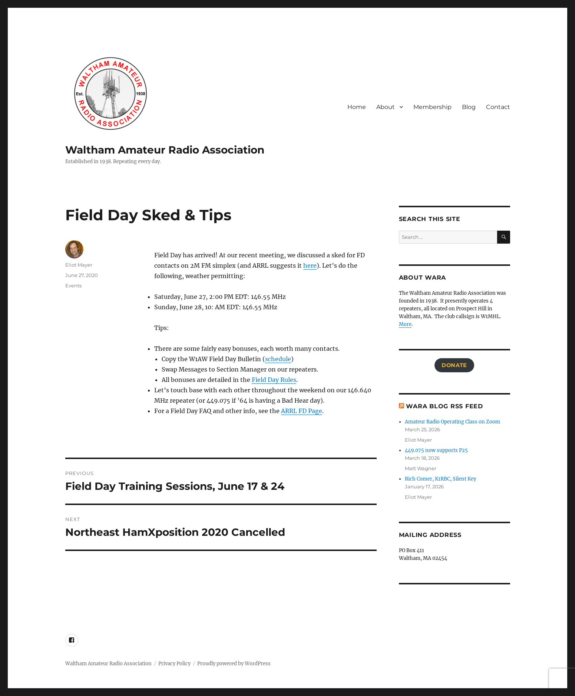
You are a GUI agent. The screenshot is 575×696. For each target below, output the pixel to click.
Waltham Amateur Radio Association (164, 150)
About (385, 106)
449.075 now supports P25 (436, 450)
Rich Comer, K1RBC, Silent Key (440, 479)
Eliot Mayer (78, 265)
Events (73, 285)
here (310, 265)
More (405, 324)
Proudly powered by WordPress (234, 663)
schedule (278, 359)
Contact (498, 106)
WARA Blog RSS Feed (444, 406)
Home (356, 106)
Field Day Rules (274, 379)
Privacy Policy (174, 663)
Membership (432, 106)
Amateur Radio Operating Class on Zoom (452, 422)
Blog (469, 106)
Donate (454, 365)
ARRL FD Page (301, 411)
